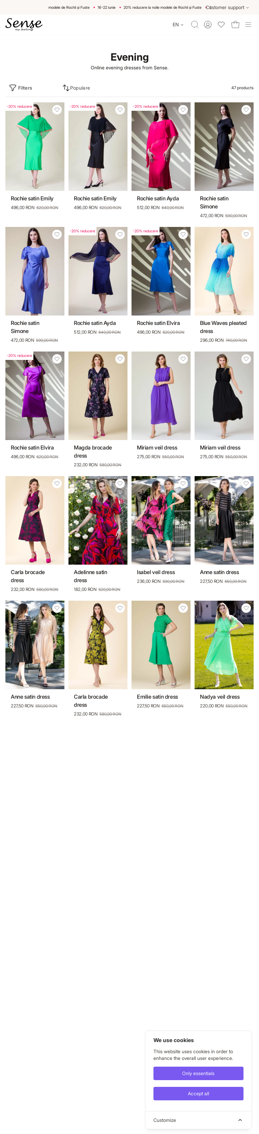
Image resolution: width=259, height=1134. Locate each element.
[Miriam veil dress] (161, 396)
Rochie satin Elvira (158, 323)
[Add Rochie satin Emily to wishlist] (57, 109)
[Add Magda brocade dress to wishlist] (120, 359)
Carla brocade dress (28, 576)
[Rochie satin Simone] (224, 146)
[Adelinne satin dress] (97, 520)
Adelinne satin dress (90, 576)
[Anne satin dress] (224, 520)
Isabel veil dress (156, 572)
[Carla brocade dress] (34, 520)
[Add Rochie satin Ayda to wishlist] (183, 109)
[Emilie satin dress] (161, 645)
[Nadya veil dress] (224, 645)
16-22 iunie (110, 7)
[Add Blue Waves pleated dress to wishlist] (246, 234)
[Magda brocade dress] (97, 396)
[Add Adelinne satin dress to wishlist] (120, 483)
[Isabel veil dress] (161, 520)
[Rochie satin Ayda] (161, 146)
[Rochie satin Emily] (34, 146)
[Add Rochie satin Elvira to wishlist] (183, 234)
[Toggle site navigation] (248, 24)
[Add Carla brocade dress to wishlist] (57, 483)
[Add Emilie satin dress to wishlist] (183, 608)
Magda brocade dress (93, 451)
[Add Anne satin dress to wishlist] (246, 483)
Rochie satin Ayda (158, 198)
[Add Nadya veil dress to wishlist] (246, 608)
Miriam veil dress (157, 447)
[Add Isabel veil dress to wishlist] (183, 483)
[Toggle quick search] (195, 25)
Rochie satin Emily (32, 198)
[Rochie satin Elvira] (161, 271)
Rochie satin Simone (214, 202)
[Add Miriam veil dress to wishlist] (183, 359)
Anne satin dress (219, 572)
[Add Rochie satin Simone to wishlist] (246, 109)
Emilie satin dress (157, 696)
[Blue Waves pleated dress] (224, 271)
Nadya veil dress (220, 696)
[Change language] (178, 25)
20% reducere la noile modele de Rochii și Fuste (54, 7)
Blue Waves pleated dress (223, 327)
